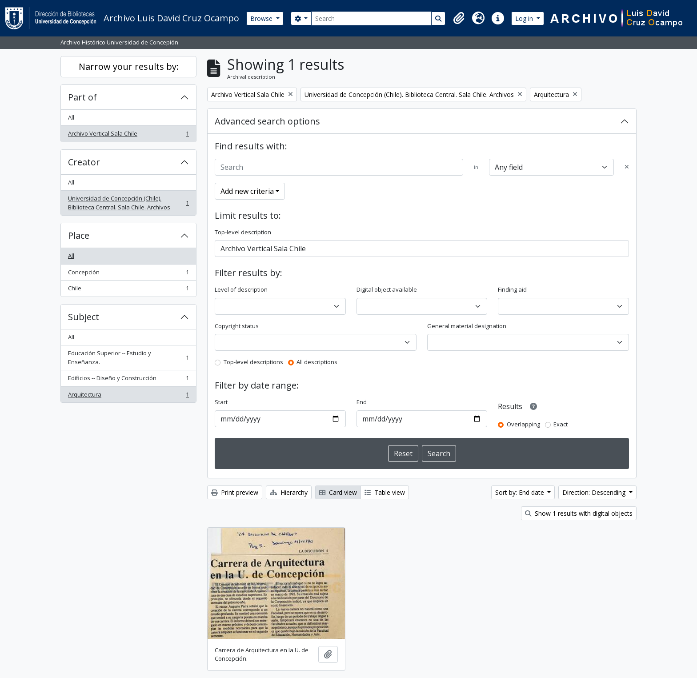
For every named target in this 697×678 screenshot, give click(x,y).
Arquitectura (128, 396)
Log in (525, 18)
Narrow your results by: (129, 66)
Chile (128, 290)
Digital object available (387, 289)
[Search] (371, 18)
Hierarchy (289, 492)
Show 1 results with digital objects (579, 513)
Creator (84, 162)
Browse (262, 18)
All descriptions (316, 362)
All (71, 117)
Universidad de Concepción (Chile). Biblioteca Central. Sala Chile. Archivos (128, 202)
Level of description (241, 289)
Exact (560, 424)
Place (78, 235)
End (362, 402)
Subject (83, 317)
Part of (82, 97)
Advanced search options (267, 121)
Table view (385, 492)
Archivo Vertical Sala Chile (128, 135)
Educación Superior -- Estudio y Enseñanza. (128, 357)
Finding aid (512, 289)
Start (221, 402)
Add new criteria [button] (247, 191)
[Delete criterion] (627, 167)
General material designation (466, 326)
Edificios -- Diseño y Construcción (128, 380)
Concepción (128, 274)
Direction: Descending (594, 492)
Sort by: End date (520, 492)
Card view (338, 492)
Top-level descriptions (253, 362)
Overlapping (523, 424)
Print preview (234, 492)
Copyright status (237, 326)
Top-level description (243, 232)
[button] (459, 18)
